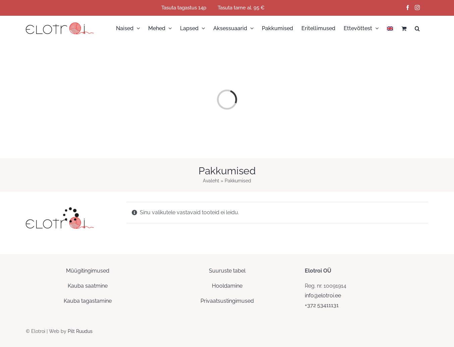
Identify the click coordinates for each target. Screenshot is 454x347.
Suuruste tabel (227, 271)
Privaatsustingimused (227, 301)
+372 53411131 (322, 305)
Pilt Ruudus (80, 331)
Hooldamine (227, 286)
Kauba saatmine (88, 286)
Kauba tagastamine (88, 301)
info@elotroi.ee (323, 295)
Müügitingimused (87, 271)
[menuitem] (390, 28)
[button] (417, 28)
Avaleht (211, 180)
